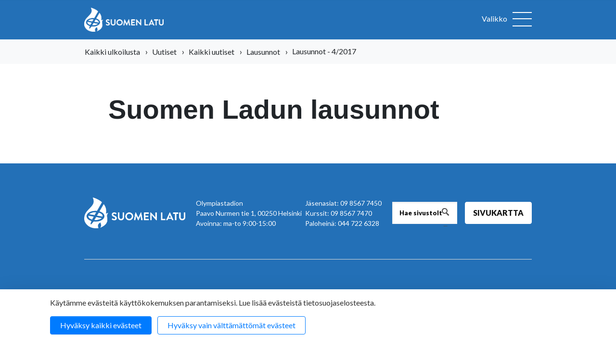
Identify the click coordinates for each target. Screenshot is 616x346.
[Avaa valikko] (507, 19)
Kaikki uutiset (211, 51)
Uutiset (164, 51)
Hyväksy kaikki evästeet (100, 325)
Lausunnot (263, 51)
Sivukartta (498, 212)
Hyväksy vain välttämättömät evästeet (231, 325)
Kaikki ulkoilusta (112, 51)
